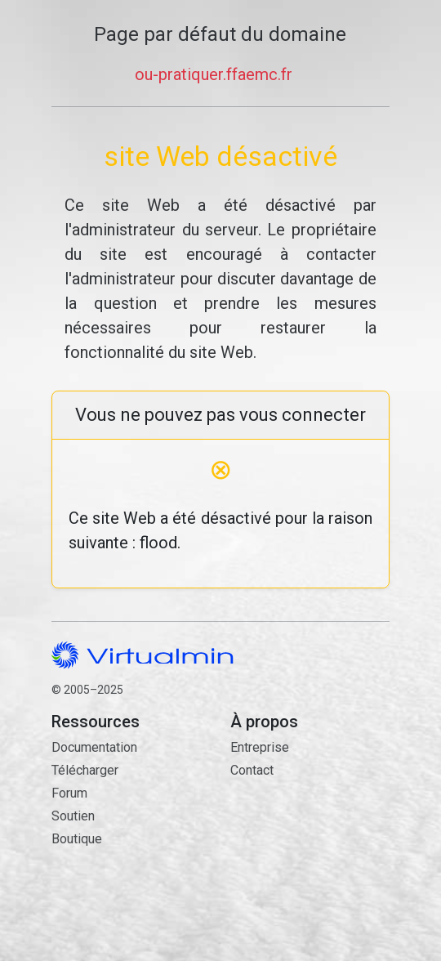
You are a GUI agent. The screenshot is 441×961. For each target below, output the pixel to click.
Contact (310, 845)
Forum (69, 793)
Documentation (94, 747)
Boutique (76, 839)
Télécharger (84, 770)
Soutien (73, 816)
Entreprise (259, 747)
